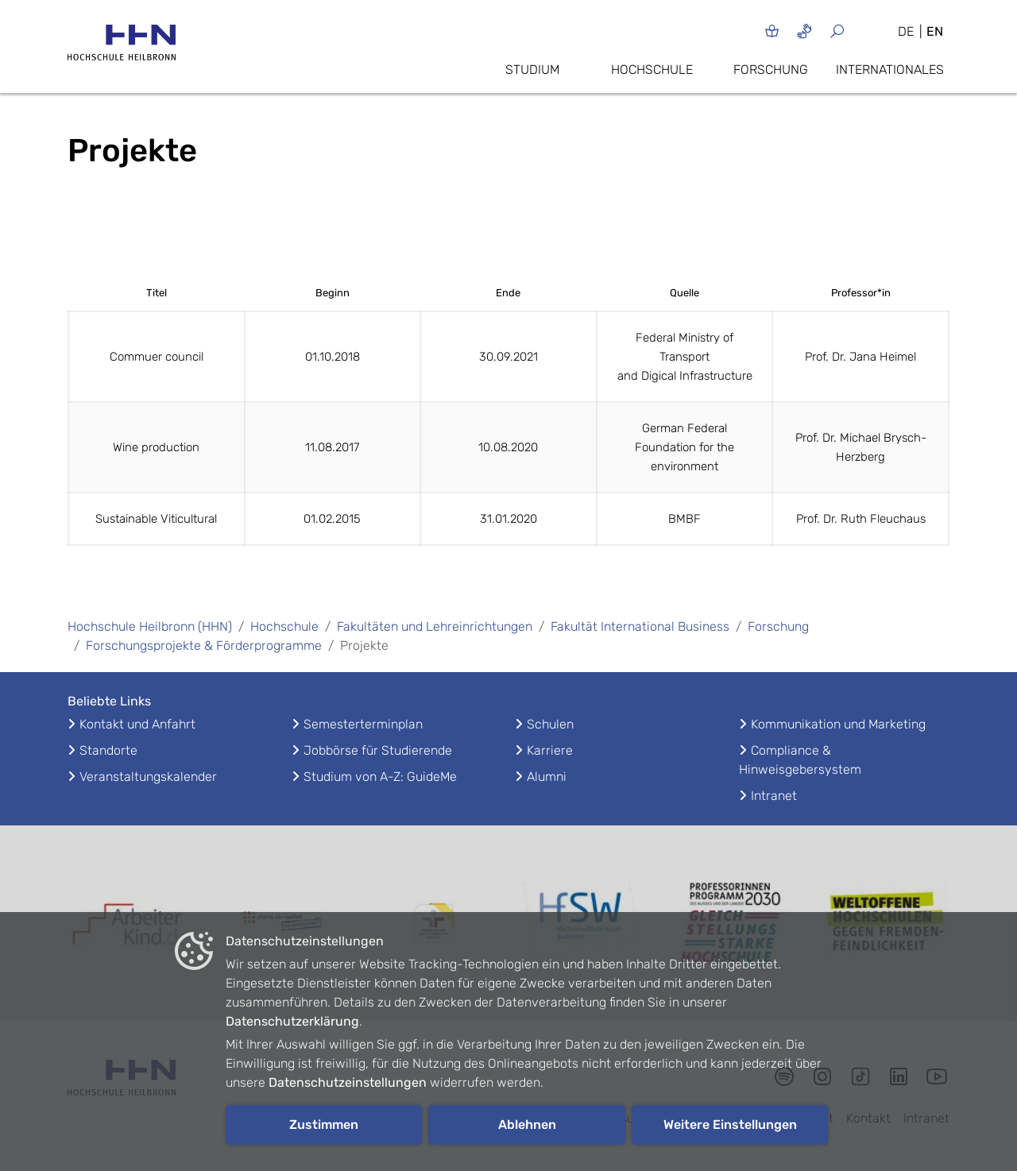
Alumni (547, 776)
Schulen (550, 724)
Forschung (770, 69)
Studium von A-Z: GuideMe (380, 776)
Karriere (550, 750)
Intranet (774, 795)
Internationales (890, 69)
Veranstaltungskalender (148, 776)
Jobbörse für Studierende (378, 750)
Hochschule (652, 69)
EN (934, 31)
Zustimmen (323, 1124)
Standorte (108, 750)
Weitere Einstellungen (730, 1124)
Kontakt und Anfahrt (137, 724)
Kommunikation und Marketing (838, 724)
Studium (532, 69)
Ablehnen (527, 1124)
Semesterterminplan (363, 724)
